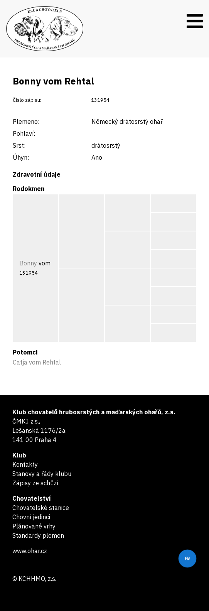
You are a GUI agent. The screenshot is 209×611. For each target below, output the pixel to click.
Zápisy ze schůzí (35, 483)
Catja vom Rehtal (37, 362)
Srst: (19, 145)
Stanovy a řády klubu (41, 474)
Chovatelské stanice (40, 507)
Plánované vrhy (34, 526)
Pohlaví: (24, 133)
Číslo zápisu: (27, 100)
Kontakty (25, 464)
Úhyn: (21, 157)
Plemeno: (26, 121)
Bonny (28, 263)
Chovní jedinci (31, 517)
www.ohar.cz (29, 551)
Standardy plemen (38, 535)
